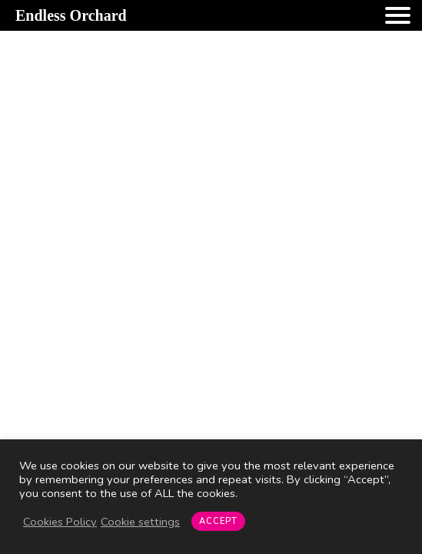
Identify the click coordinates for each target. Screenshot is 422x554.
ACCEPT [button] (218, 521)
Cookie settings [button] (140, 522)
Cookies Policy (60, 522)
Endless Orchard (71, 15)
